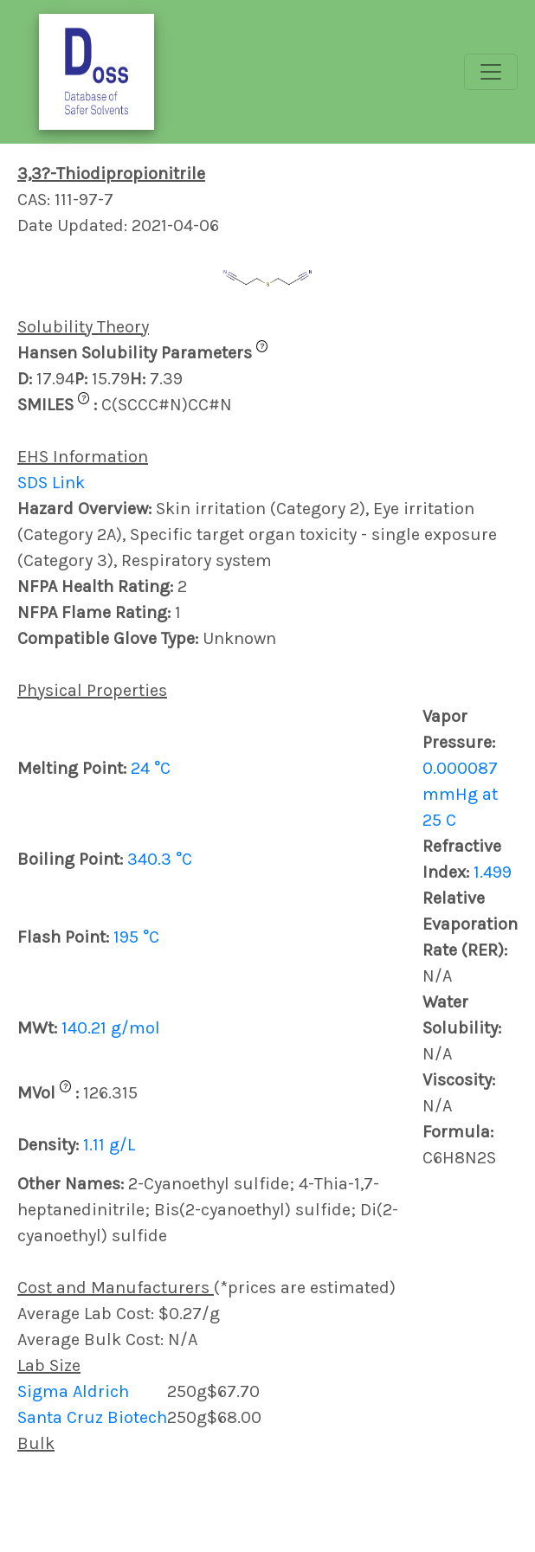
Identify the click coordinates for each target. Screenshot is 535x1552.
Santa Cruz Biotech (92, 1417)
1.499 (493, 872)
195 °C (136, 937)
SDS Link (51, 483)
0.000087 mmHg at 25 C (460, 794)
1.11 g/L (109, 1145)
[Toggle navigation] (491, 72)
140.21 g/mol (110, 1028)
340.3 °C (159, 859)
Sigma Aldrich (73, 1391)
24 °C (151, 768)
